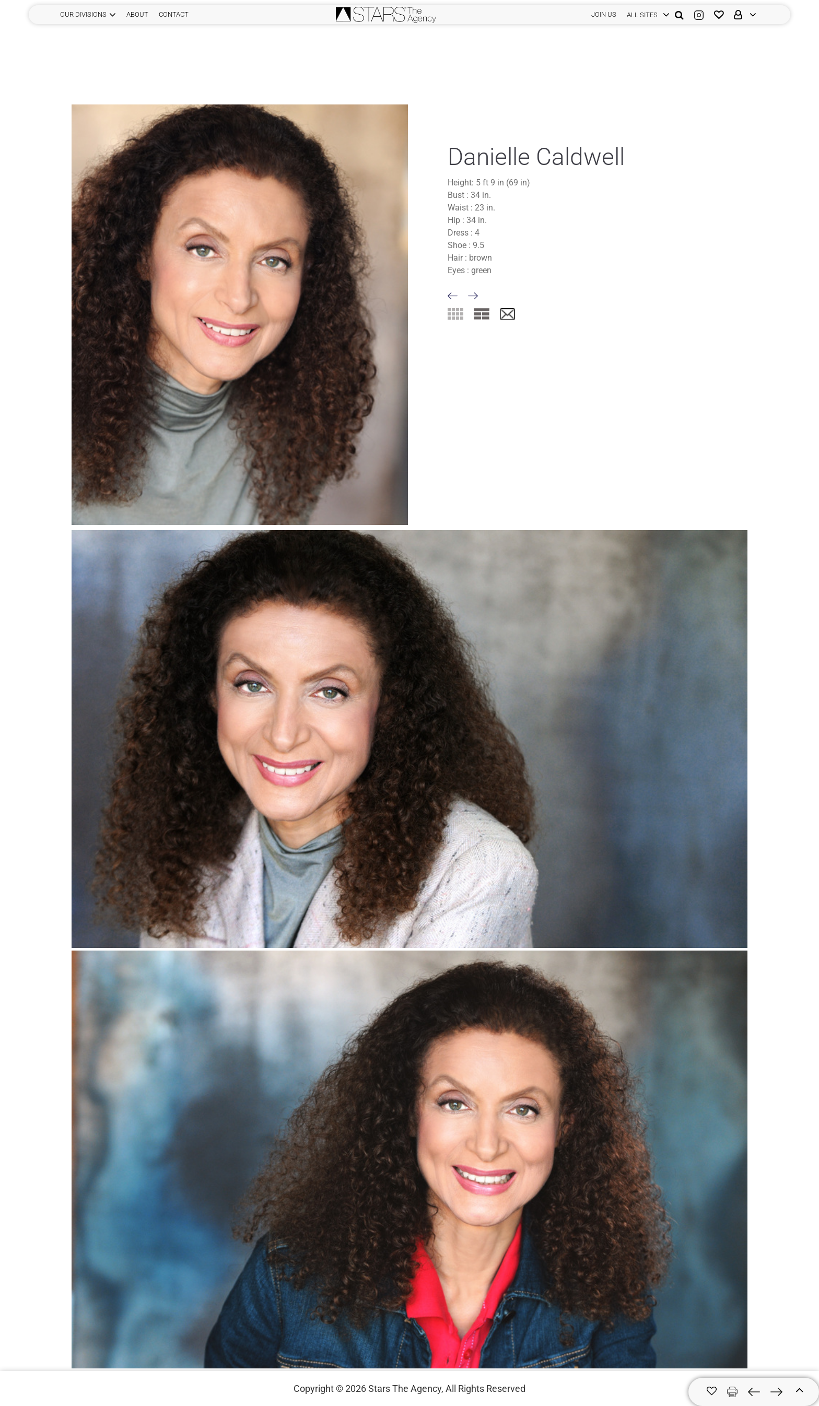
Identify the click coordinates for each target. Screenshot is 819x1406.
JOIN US (603, 14)
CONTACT (174, 14)
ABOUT (137, 14)
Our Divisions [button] (83, 14)
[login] (646, 14)
